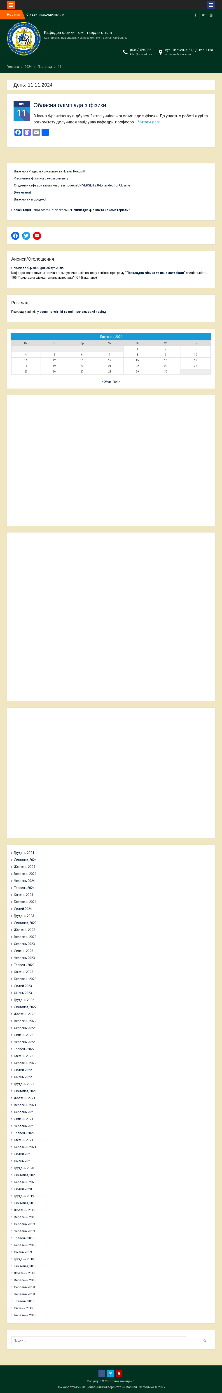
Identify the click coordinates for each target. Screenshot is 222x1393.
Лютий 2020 (23, 1189)
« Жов (106, 381)
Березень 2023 (25, 979)
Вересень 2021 (25, 1105)
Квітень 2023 (23, 972)
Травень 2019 (24, 1238)
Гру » (116, 381)
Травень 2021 (24, 1133)
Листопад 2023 (25, 923)
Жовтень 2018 (24, 1273)
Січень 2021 (23, 1161)
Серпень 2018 (24, 1287)
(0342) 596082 (140, 50)
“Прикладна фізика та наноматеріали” (155, 273)
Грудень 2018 (24, 1259)
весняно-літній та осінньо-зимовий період (73, 311)
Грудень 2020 (24, 1168)
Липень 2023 (23, 951)
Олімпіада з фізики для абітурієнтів (37, 268)
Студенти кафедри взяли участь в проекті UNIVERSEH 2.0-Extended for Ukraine (72, 185)
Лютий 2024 (23, 909)
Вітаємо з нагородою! (30, 199)
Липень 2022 (23, 1035)
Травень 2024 (24, 888)
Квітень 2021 (23, 1140)
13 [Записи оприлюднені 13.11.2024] (82, 360)
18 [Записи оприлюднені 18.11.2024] (26, 366)
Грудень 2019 (24, 1196)
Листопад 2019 (25, 1203)
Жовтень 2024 (24, 867)
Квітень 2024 (23, 895)
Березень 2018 (25, 1315)
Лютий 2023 (23, 986)
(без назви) (22, 192)
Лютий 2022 (23, 1070)
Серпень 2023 (24, 944)
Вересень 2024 (25, 874)
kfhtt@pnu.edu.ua (141, 54)
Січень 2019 (23, 1252)
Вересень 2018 (25, 1280)
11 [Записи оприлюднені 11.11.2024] (26, 360)
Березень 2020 (25, 1182)
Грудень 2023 (24, 916)
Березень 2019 (25, 1245)
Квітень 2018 (23, 1308)
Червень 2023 (24, 958)
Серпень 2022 (24, 1028)
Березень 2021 (25, 1147)
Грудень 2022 (24, 1000)
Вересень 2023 (25, 937)
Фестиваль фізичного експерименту (41, 178)
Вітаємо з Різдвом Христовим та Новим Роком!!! (49, 171)
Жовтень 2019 (24, 1210)
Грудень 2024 (24, 853)
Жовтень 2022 (24, 1014)
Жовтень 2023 (24, 930)
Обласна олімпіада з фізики (69, 105)
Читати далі (149, 122)
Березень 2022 (25, 1063)
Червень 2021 (24, 1126)
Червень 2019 (24, 1231)
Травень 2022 (24, 1049)
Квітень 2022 (23, 1056)
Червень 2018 (24, 1294)
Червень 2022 (24, 1042)
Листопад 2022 (25, 1007)
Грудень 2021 (24, 1084)
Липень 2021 (23, 1119)
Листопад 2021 (25, 1091)
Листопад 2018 (25, 1266)
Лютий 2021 (23, 1154)
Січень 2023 (23, 993)
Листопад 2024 (25, 860)
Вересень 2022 (25, 1021)
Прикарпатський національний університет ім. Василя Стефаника (105, 1387)
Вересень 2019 (25, 1217)
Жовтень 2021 (24, 1098)
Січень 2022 (23, 1077)
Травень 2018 (24, 1301)
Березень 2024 (25, 902)
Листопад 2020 (25, 1175)
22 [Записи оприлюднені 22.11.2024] (137, 366)
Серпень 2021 (24, 1112)
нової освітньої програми (70, 210)
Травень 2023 (24, 965)
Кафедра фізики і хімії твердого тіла (78, 32)
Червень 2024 (24, 881)
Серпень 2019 (24, 1224)
